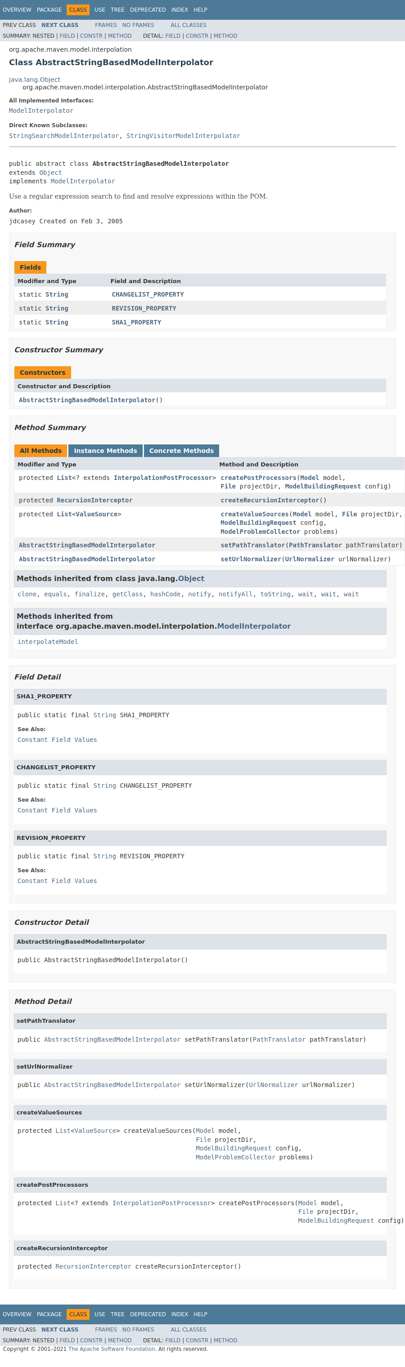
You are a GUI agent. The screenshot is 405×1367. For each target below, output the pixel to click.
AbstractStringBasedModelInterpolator (87, 400)
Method (120, 36)
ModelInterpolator (41, 110)
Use (99, 10)
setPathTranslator (252, 545)
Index (180, 10)
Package (49, 10)
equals (55, 594)
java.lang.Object (34, 79)
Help (200, 10)
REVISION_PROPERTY (144, 308)
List (64, 477)
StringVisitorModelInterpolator (183, 135)
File (228, 486)
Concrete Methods (181, 450)
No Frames (138, 25)
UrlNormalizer (310, 559)
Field (67, 36)
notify (199, 594)
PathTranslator (315, 545)
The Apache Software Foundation (111, 1349)
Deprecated (148, 10)
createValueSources (254, 514)
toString (276, 594)
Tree (118, 10)
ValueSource (96, 514)
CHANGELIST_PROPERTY (148, 294)
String (56, 294)
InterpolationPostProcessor (163, 477)
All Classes (189, 25)
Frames (106, 25)
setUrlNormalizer (250, 559)
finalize (89, 594)
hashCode (165, 594)
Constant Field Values (57, 739)
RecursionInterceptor (95, 500)
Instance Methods (105, 450)
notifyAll (236, 594)
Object (50, 172)
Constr (91, 36)
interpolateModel (48, 641)
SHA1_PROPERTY (137, 322)
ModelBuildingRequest (323, 486)
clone (27, 594)
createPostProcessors (258, 477)
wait (306, 594)
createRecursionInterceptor (269, 500)
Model (309, 477)
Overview (17, 10)
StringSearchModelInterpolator (64, 135)
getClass (127, 594)
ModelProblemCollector (260, 531)
